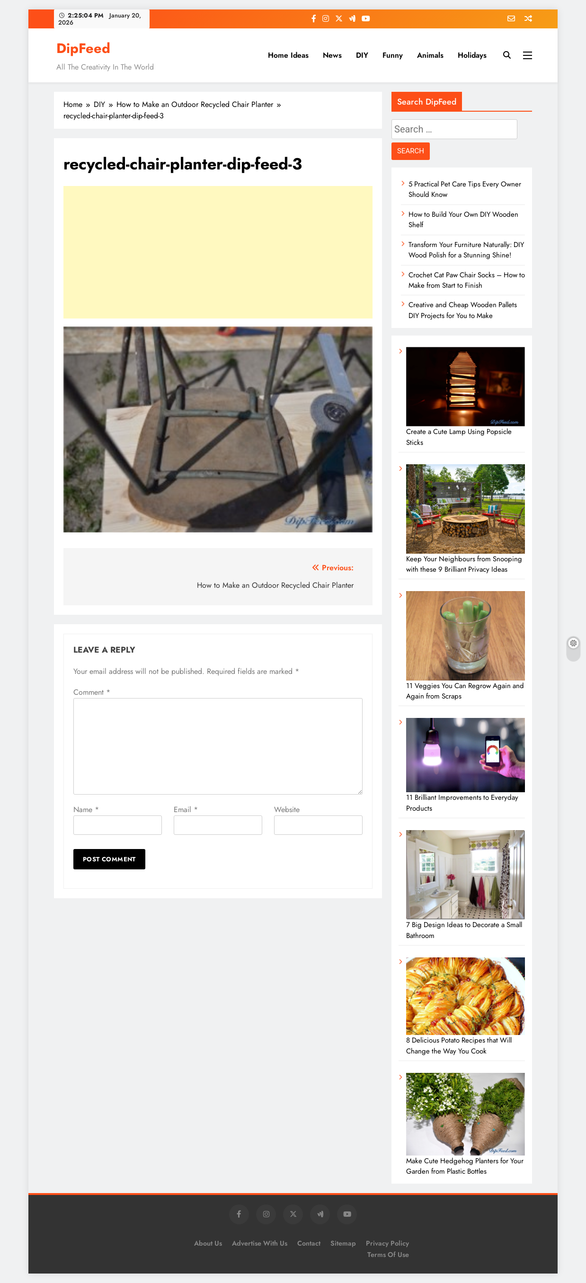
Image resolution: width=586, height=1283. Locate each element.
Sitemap (343, 1243)
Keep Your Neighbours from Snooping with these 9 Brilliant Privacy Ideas (464, 564)
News (332, 55)
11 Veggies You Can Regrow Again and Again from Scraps (465, 691)
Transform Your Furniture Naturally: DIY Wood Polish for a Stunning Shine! (466, 249)
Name (86, 809)
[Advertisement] (218, 252)
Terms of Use (388, 1254)
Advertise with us (259, 1243)
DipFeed (83, 48)
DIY (362, 55)
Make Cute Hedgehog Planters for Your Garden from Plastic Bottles (465, 1166)
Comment (91, 692)
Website (287, 809)
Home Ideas (288, 55)
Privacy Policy (387, 1243)
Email (186, 809)
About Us (208, 1243)
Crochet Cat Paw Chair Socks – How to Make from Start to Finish (466, 280)
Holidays (472, 55)
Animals (430, 55)
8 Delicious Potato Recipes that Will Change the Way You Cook (459, 1045)
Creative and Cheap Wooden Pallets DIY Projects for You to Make (462, 310)
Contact (308, 1243)
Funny (392, 55)
